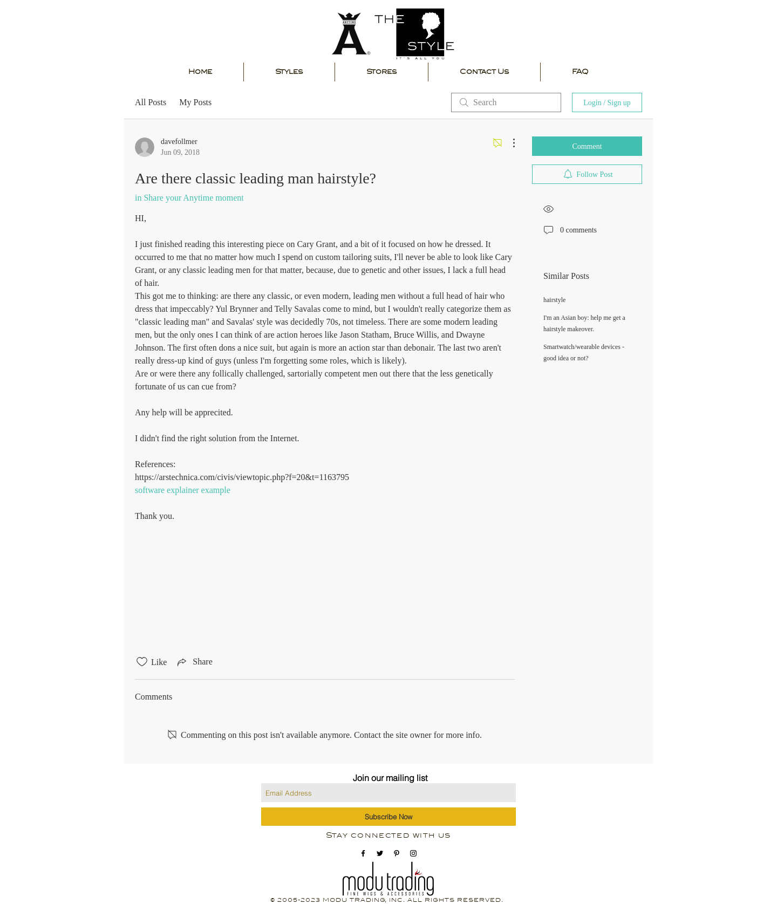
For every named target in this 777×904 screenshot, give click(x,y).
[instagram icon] (413, 853)
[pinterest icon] (396, 853)
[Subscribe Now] (388, 816)
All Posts (150, 102)
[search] (506, 102)
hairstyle (554, 300)
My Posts (195, 102)
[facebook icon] (363, 853)
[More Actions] (508, 142)
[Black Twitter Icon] (380, 853)
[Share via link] (193, 661)
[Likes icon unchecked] (142, 661)
